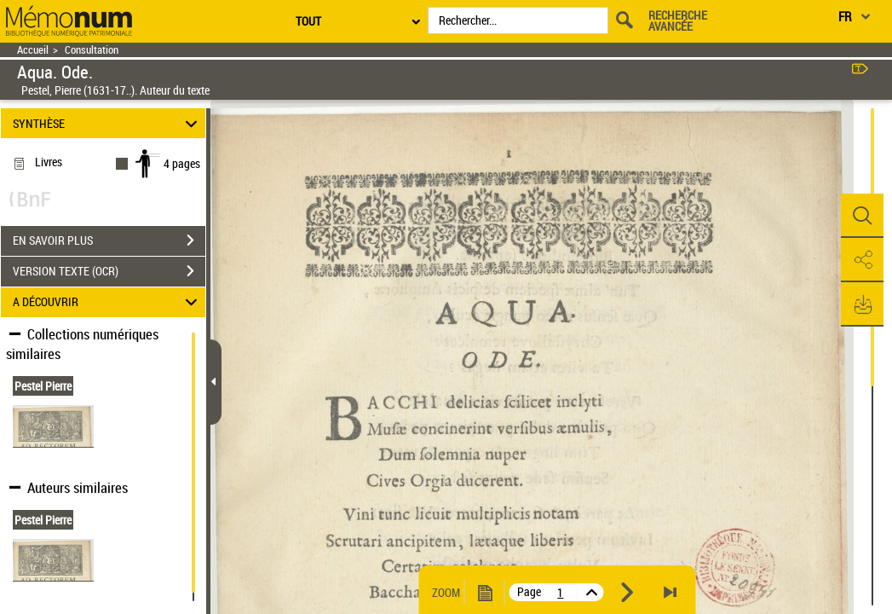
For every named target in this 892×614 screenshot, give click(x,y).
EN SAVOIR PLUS (109, 240)
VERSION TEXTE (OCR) (109, 271)
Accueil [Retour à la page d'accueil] (33, 50)
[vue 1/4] (561, 592)
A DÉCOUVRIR (107, 302)
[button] (862, 216)
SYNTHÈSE (107, 123)
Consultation (91, 50)
